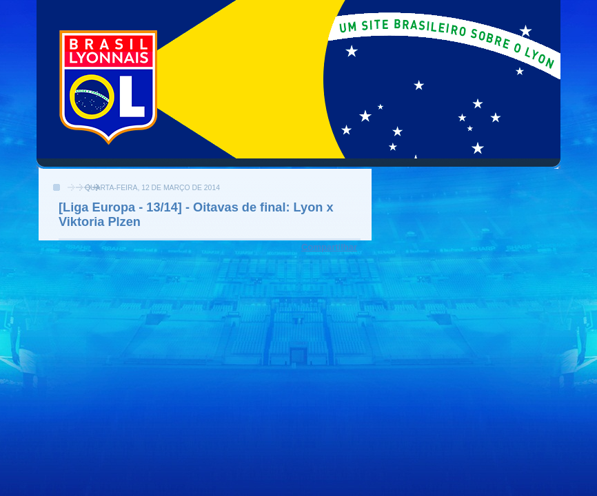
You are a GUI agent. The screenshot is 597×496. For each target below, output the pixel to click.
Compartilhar (329, 247)
